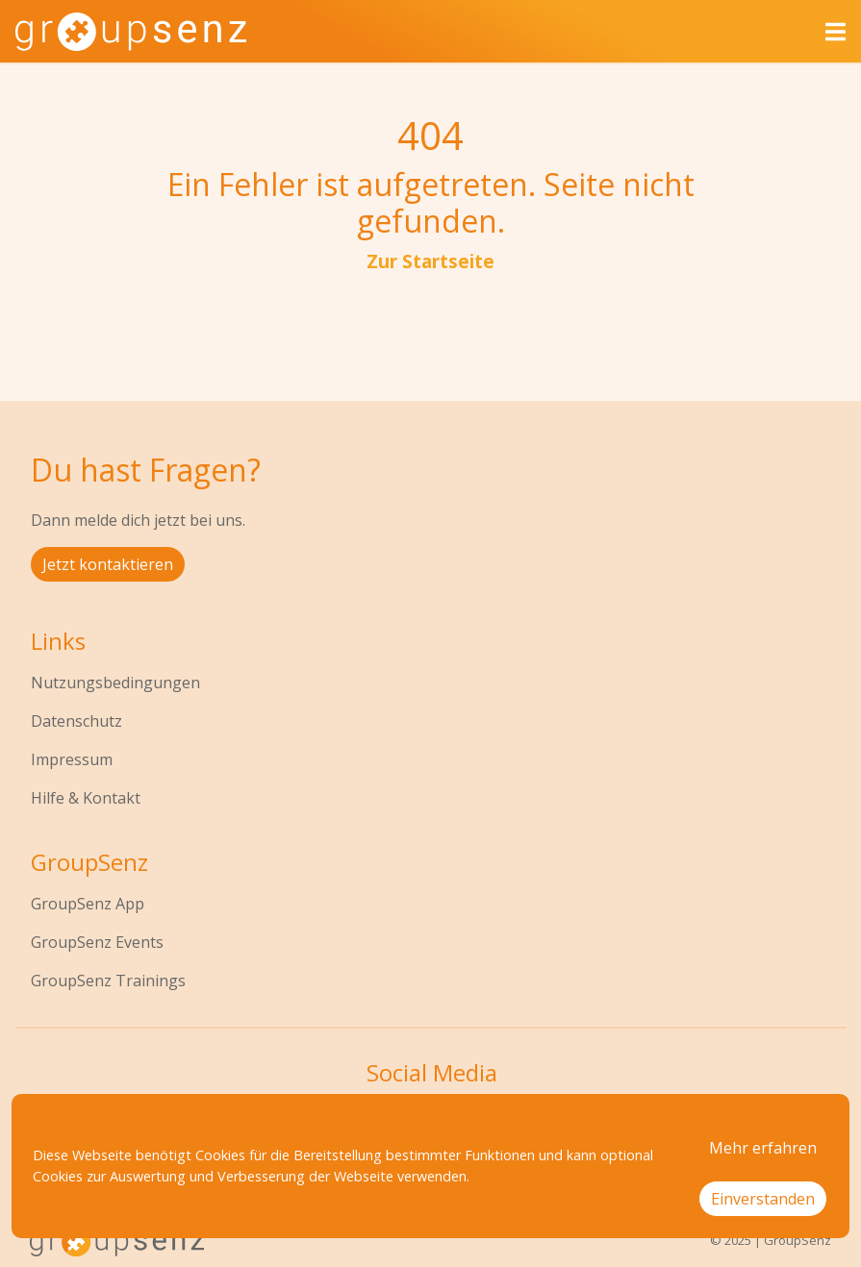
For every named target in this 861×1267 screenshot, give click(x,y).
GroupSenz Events (97, 942)
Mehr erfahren (763, 1147)
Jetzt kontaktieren (107, 564)
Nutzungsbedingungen (115, 682)
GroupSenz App (87, 903)
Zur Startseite (430, 261)
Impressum (72, 759)
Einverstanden (763, 1198)
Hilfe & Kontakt (85, 797)
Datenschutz (76, 721)
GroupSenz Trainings (108, 980)
